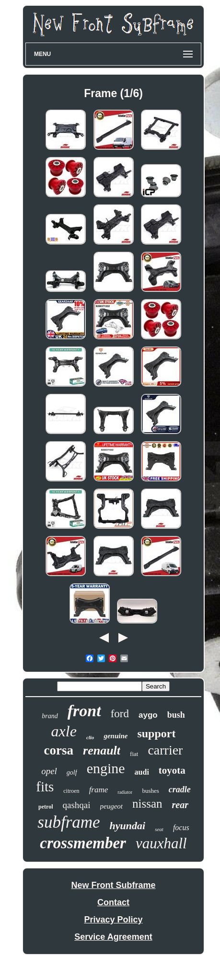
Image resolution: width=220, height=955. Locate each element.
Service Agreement (113, 937)
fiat (134, 753)
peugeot (111, 806)
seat (159, 829)
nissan (147, 803)
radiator (124, 792)
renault (101, 750)
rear (180, 805)
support (156, 733)
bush (176, 715)
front (84, 711)
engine (106, 768)
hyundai (128, 826)
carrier (165, 750)
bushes (150, 790)
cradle (180, 789)
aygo (148, 715)
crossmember (83, 843)
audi (142, 772)
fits (45, 786)
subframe (68, 822)
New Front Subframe (113, 885)
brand (50, 716)
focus (181, 827)
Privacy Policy (113, 919)
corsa (58, 750)
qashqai (76, 805)
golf (72, 772)
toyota (172, 770)
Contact (113, 902)
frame (98, 789)
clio (90, 737)
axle (64, 731)
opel (49, 771)
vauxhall (161, 843)
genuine (115, 736)
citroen (71, 791)
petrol (45, 806)
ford (120, 714)
